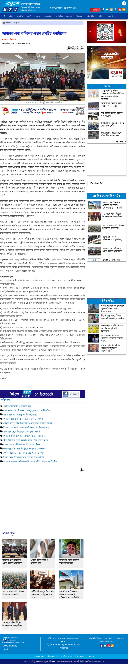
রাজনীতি (20, 16)
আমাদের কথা (39, 656)
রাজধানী (28, 16)
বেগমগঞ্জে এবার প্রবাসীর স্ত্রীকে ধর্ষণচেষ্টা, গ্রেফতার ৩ (24, 448)
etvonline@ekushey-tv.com (66, 644)
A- (73, 48)
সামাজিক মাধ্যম (66, 656)
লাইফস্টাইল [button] (91, 16)
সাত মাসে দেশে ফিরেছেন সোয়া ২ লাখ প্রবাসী (21, 431)
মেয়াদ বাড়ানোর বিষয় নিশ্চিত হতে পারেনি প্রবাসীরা (23, 452)
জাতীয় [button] (11, 16)
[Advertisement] (43, 504)
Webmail (64, 647)
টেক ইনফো (80, 656)
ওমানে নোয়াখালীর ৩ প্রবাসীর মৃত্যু (17, 406)
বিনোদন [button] (80, 16)
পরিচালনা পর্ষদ (52, 656)
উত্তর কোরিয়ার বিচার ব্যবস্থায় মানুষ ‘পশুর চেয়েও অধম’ (25, 440)
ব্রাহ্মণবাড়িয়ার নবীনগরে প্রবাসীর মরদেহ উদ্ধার (21, 444)
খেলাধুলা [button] (70, 16)
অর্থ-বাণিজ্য (59, 16)
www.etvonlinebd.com (13, 642)
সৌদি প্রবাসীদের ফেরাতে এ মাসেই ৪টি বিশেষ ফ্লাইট (24, 435)
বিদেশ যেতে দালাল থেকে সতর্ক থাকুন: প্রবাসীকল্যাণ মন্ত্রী (26, 427)
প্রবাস (16, 22)
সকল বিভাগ (112, 16)
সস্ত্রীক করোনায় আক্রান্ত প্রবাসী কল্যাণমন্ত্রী (20, 414)
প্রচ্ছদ (6, 22)
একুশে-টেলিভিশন (49, 661)
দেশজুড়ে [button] (37, 16)
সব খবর (121, 141)
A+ (82, 48)
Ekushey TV (96, 183)
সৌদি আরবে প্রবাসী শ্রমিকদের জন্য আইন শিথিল (23, 418)
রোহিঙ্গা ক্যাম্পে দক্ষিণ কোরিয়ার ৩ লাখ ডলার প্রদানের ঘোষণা (27, 423)
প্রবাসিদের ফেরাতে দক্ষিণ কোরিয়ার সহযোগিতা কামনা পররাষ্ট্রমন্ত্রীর (30, 461)
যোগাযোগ (90, 656)
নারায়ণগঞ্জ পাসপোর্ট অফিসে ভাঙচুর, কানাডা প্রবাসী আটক (26, 410)
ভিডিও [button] (102, 16)
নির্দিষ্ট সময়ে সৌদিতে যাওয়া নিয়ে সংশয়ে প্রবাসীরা (23, 457)
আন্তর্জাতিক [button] (48, 16)
